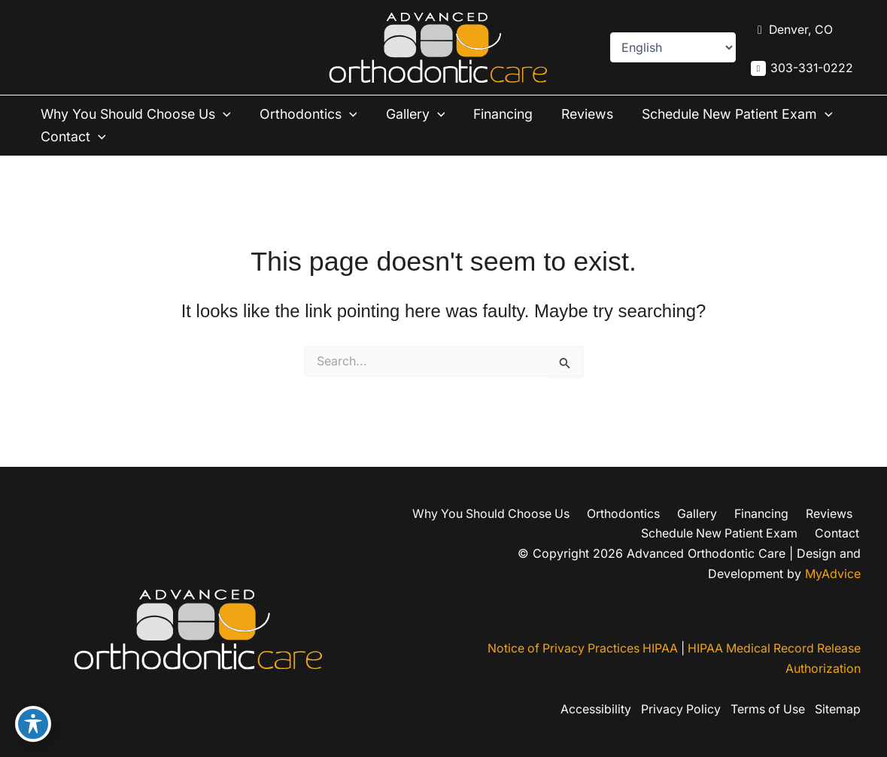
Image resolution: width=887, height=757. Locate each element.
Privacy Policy (676, 709)
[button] (230, 114)
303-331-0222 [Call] (811, 68)
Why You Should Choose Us (139, 114)
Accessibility (589, 709)
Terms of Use (765, 709)
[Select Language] (672, 47)
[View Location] (792, 30)
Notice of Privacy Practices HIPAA (577, 648)
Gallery (422, 114)
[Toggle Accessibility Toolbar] (33, 724)
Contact (299, 137)
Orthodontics (315, 114)
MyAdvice (833, 572)
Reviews (595, 114)
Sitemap (838, 709)
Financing (509, 114)
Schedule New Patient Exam (139, 137)
